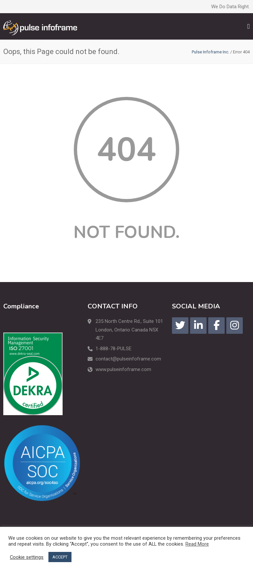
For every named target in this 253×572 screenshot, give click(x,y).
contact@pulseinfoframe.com (128, 359)
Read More (197, 544)
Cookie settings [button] (26, 557)
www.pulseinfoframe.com (123, 369)
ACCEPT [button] (60, 557)
